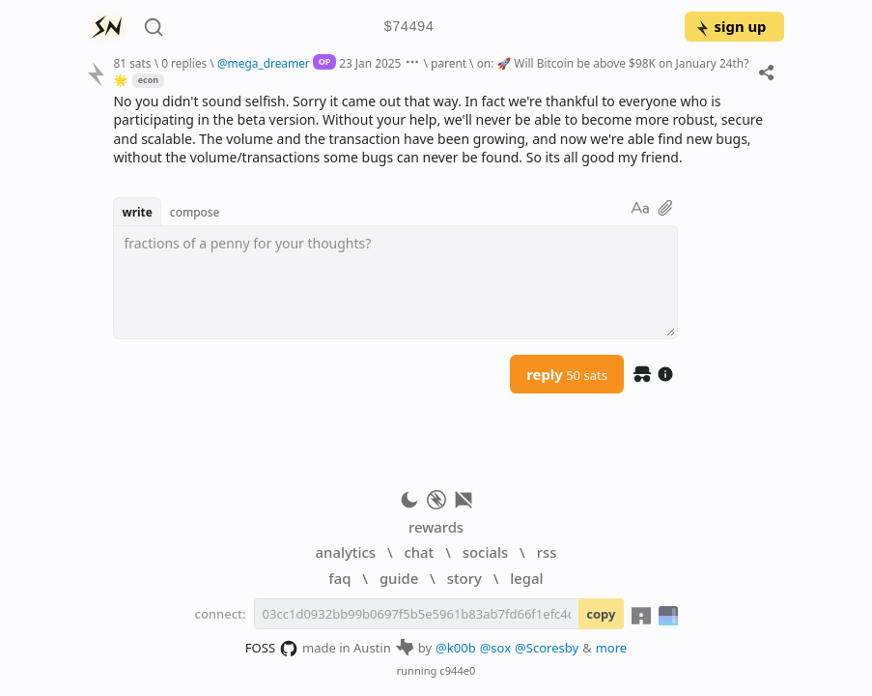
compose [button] (195, 211)
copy (600, 614)
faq (339, 578)
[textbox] (395, 282)
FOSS (271, 648)
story (464, 578)
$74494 (408, 27)
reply (566, 374)
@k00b (456, 647)
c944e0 (457, 670)
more (612, 647)
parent (448, 63)
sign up (730, 26)
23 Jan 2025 (370, 63)
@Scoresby (546, 647)
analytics (346, 552)
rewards (436, 526)
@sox (495, 647)
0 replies (184, 63)
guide (399, 578)
